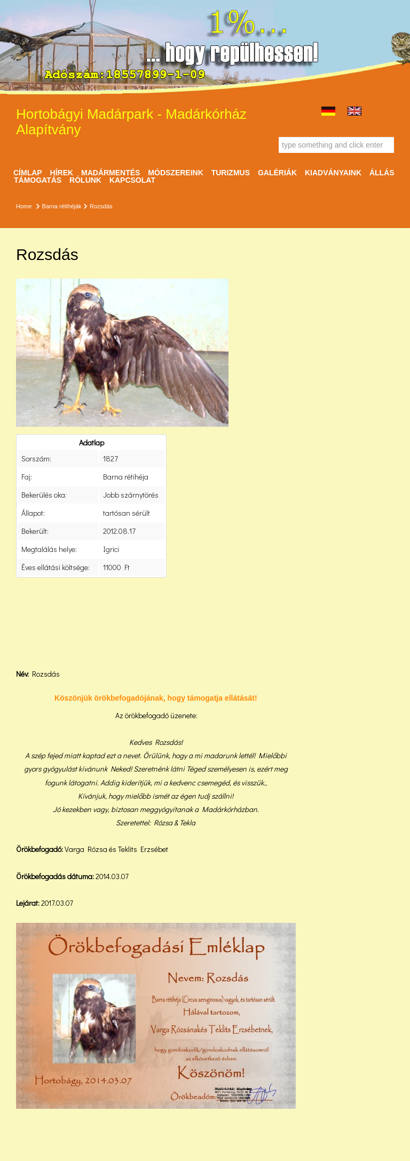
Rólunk (85, 180)
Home (23, 206)
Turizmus (230, 172)
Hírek (62, 172)
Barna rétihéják (62, 206)
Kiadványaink (333, 172)
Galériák (277, 172)
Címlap (27, 172)
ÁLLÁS (382, 172)
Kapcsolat (132, 180)
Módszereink (175, 172)
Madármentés (110, 172)
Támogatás (37, 180)
